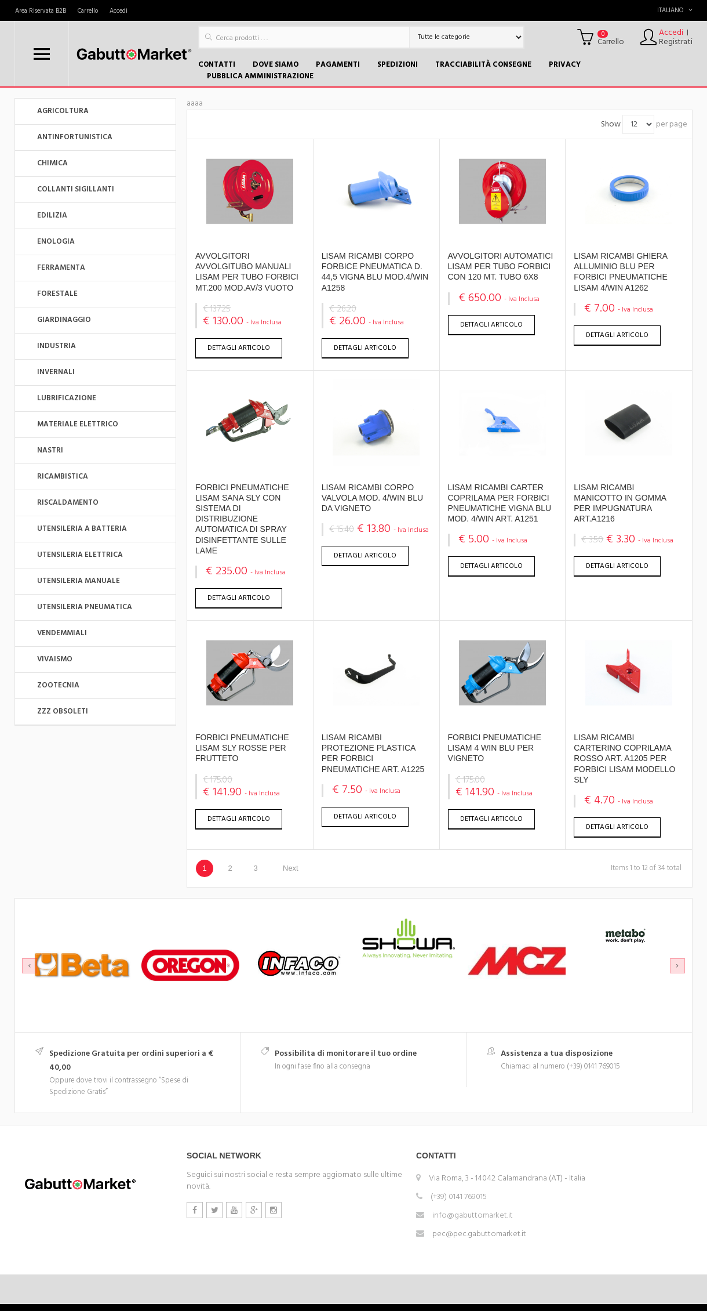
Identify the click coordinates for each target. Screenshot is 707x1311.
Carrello (88, 11)
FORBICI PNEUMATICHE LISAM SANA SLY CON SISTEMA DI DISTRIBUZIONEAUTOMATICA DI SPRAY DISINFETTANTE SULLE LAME (242, 519)
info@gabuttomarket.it (472, 1215)
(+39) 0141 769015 (459, 1197)
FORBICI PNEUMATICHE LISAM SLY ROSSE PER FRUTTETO (242, 748)
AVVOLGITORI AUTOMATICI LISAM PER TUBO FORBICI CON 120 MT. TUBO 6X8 (500, 266)
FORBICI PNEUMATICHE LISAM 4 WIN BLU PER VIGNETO (495, 748)
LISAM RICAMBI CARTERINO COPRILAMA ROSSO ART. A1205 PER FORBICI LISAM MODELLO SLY (624, 758)
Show (611, 124)
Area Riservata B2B (40, 11)
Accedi (118, 11)
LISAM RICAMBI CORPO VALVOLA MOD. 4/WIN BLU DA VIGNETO (372, 498)
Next (290, 868)
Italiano (675, 10)
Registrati (676, 42)
